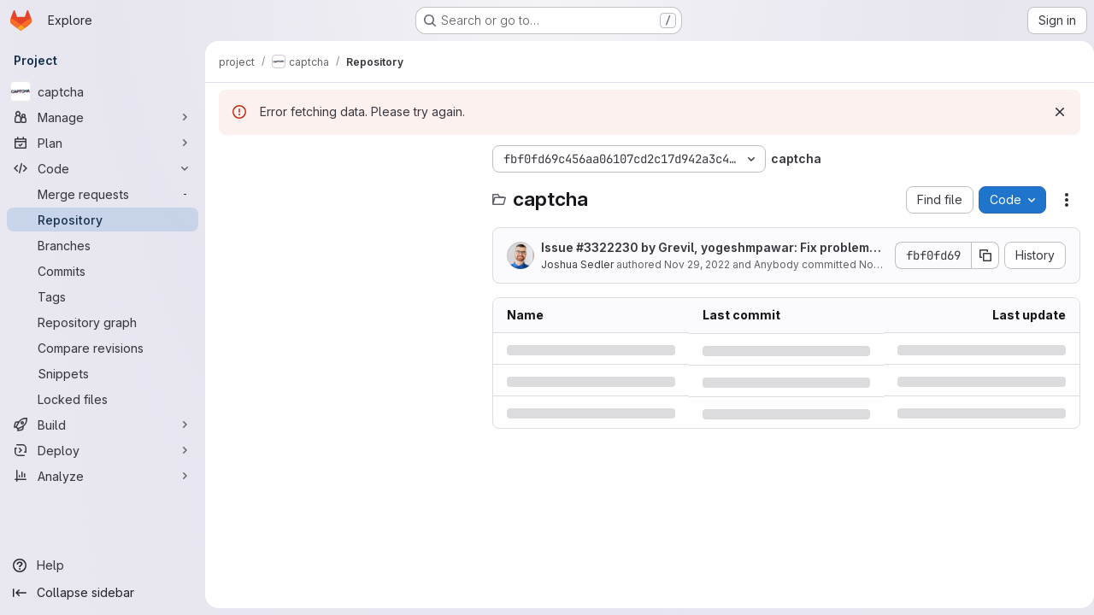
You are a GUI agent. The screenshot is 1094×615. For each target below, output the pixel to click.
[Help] (102, 565)
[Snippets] (102, 373)
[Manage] (102, 117)
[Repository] (102, 219)
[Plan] (102, 143)
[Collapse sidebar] (102, 593)
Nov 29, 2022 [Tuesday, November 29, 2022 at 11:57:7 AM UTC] (697, 264)
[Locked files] (102, 399)
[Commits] (102, 271)
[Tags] (102, 296)
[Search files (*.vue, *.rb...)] (347, 193)
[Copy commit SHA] (978, 255)
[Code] (102, 168)
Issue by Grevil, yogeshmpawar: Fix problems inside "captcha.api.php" (708, 248)
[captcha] (102, 91)
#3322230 (607, 247)
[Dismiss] (1053, 112)
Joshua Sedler (577, 264)
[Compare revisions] (102, 348)
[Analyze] (102, 476)
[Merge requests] (102, 194)
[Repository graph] (102, 322)
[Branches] (102, 245)
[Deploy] (102, 450)
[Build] (102, 424)
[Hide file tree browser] (232, 159)
